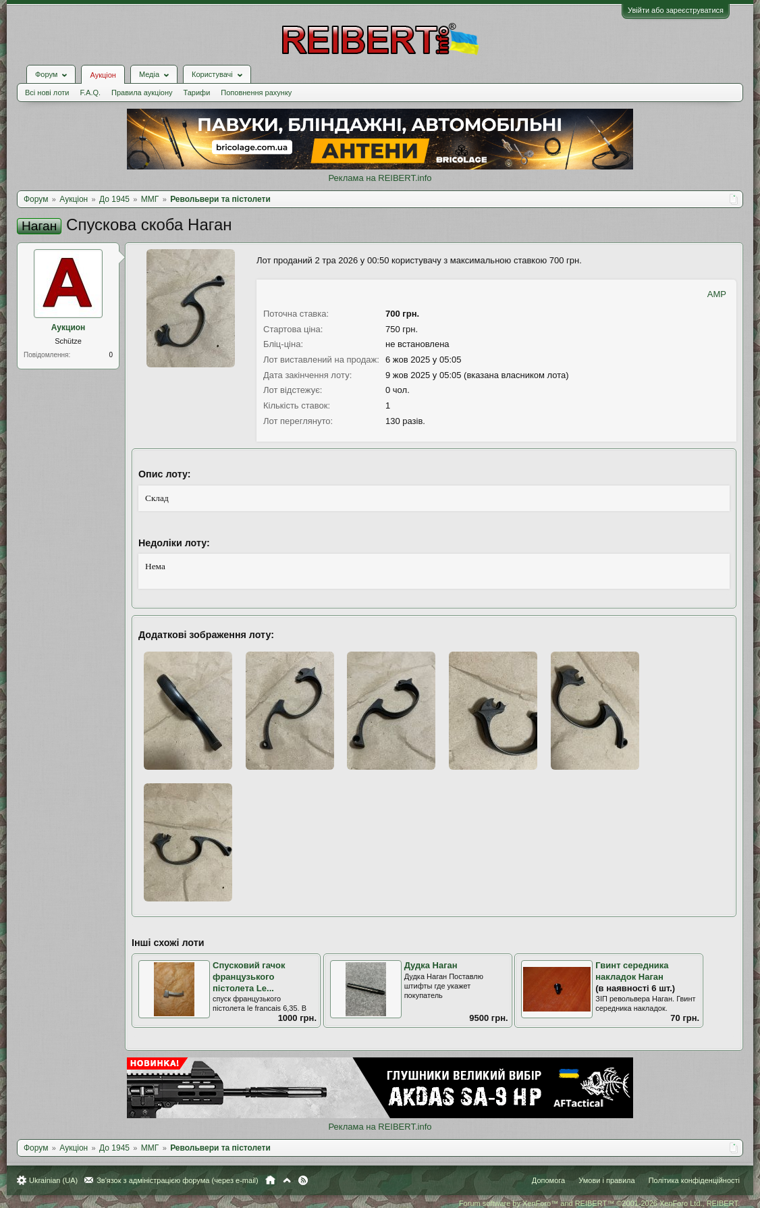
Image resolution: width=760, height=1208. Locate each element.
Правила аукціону (141, 92)
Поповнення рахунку (256, 92)
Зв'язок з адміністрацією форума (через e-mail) (178, 1180)
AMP (716, 294)
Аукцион (68, 327)
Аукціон (102, 75)
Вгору (287, 1180)
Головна (270, 1180)
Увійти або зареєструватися (676, 10)
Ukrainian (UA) (53, 1180)
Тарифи (197, 92)
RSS (303, 1180)
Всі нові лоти (47, 92)
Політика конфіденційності (694, 1180)
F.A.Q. (90, 92)
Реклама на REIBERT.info (379, 178)
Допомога (548, 1180)
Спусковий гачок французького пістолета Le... (249, 976)
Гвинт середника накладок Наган (631, 971)
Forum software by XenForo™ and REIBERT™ (599, 1203)
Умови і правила (606, 1180)
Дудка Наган (431, 965)
